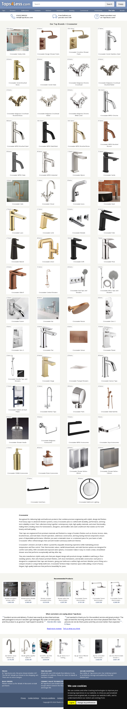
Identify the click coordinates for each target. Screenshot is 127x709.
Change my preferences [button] (86, 703)
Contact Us (61, 700)
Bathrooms (25, 12)
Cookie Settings (33, 700)
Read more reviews (54, 630)
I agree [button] (71, 703)
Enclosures (60, 12)
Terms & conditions (48, 700)
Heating (71, 12)
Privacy (23, 700)
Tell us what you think (71, 630)
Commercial (84, 12)
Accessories (98, 12)
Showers (13, 12)
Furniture (38, 12)
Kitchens (48, 12)
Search (109, 5)
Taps (3, 12)
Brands (122, 12)
